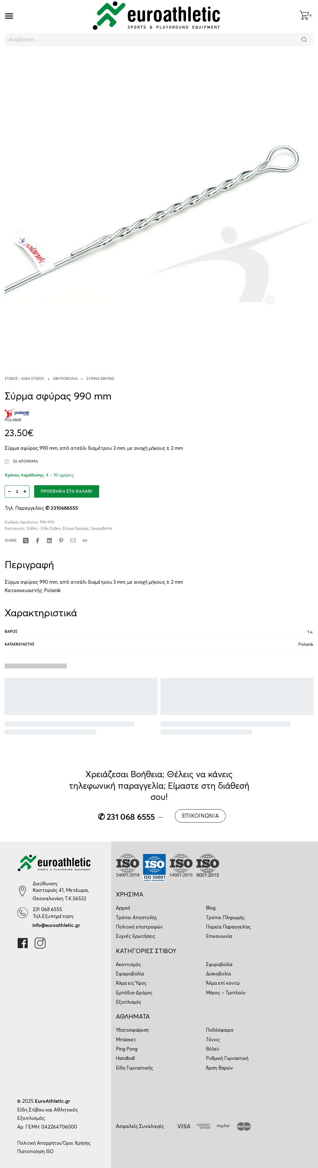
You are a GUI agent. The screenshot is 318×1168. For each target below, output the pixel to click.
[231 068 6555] (22, 912)
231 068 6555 (47, 909)
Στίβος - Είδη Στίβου (24, 379)
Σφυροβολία (65, 379)
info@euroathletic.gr (56, 925)
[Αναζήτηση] (304, 39)
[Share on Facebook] (37, 540)
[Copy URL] (85, 540)
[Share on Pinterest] (61, 540)
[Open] (9, 16)
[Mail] (73, 540)
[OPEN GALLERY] (159, 207)
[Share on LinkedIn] (49, 540)
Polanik (52, 590)
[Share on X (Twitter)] (26, 540)
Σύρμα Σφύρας (100, 379)
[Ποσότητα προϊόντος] (17, 491)
